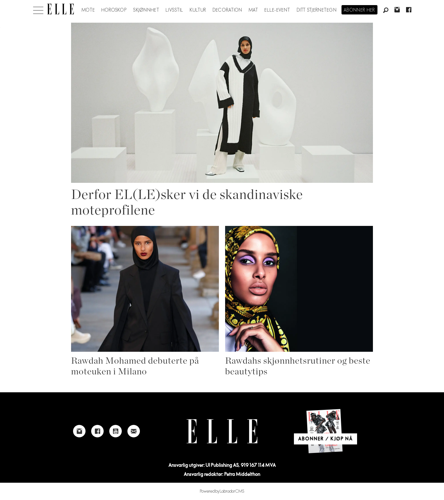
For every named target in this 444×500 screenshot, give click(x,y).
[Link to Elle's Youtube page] (115, 431)
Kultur (198, 10)
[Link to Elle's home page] (222, 431)
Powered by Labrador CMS (222, 491)
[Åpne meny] (38, 9)
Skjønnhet (146, 10)
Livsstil (174, 10)
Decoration (227, 10)
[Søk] (385, 10)
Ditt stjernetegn (317, 10)
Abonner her (359, 10)
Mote (88, 10)
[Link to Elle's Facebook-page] (97, 431)
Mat (253, 10)
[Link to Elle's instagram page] (79, 431)
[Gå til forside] (60, 9)
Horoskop (114, 10)
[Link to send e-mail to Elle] (133, 431)
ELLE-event (277, 10)
